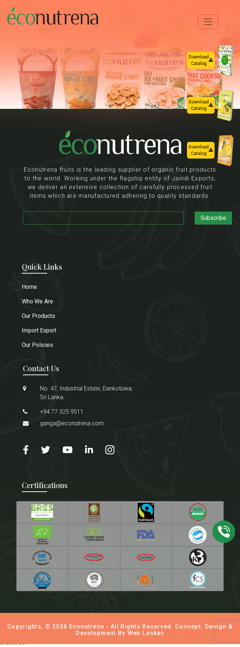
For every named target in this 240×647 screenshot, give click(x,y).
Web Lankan (145, 633)
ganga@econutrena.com (72, 423)
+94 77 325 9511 (62, 411)
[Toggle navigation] (208, 22)
